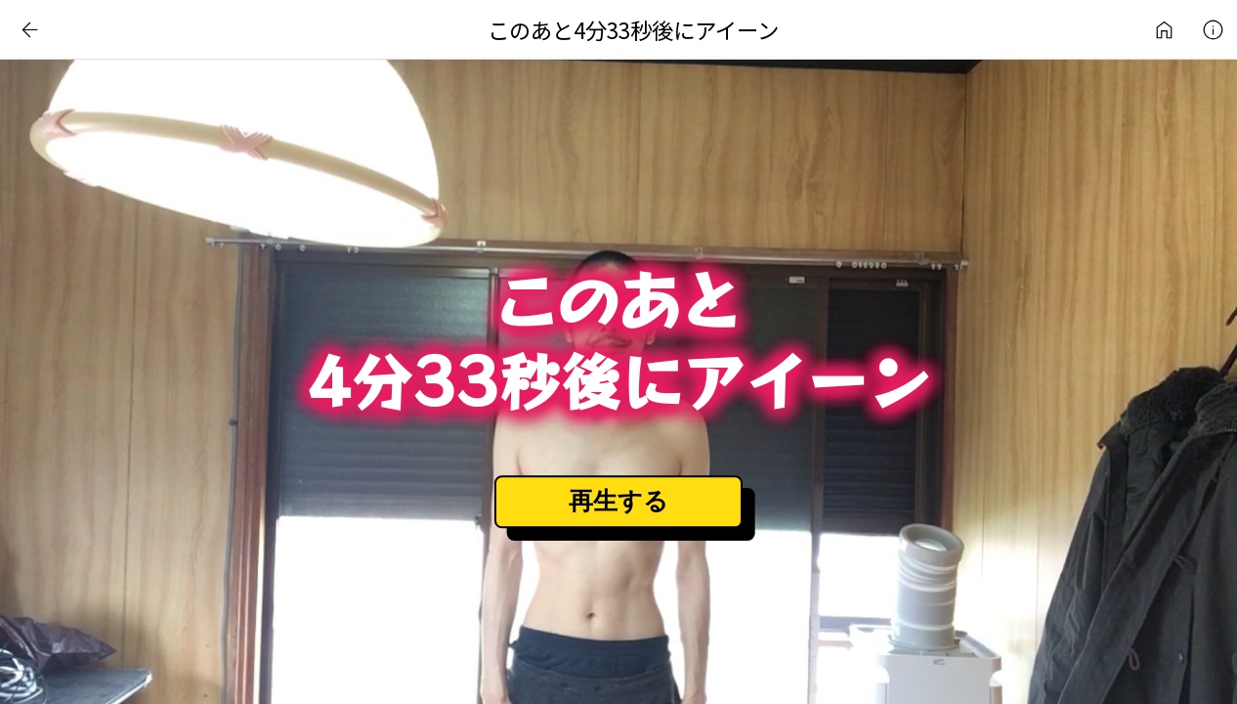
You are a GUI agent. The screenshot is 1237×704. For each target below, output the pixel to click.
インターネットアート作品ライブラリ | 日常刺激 (1163, 29)
